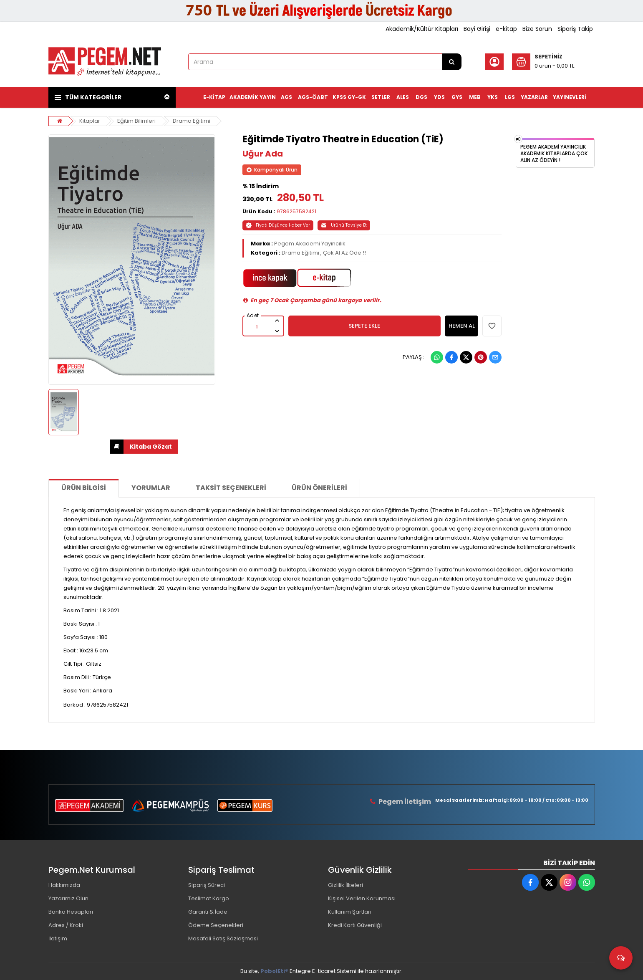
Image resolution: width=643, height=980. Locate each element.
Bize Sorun (537, 29)
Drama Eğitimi (191, 121)
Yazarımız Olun (68, 898)
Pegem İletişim (404, 801)
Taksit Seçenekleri (231, 488)
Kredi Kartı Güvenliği (355, 925)
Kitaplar (89, 121)
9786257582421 (296, 211)
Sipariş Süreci (206, 885)
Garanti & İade (207, 912)
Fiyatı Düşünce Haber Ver (278, 225)
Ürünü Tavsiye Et (344, 225)
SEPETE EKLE (364, 326)
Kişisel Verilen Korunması (362, 898)
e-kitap (506, 29)
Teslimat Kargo (208, 898)
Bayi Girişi (477, 29)
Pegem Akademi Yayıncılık (309, 244)
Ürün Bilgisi (83, 488)
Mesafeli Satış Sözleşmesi (223, 938)
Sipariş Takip (575, 29)
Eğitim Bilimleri (136, 121)
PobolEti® (274, 971)
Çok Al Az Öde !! (344, 253)
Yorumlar (150, 488)
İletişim (57, 938)
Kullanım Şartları (349, 912)
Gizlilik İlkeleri (345, 885)
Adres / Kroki (65, 925)
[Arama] (451, 61)
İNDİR (117, 446)
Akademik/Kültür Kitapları (422, 29)
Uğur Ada (262, 153)
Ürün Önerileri (319, 488)
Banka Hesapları (70, 912)
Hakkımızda (64, 885)
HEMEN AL (462, 326)
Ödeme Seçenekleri (215, 925)
